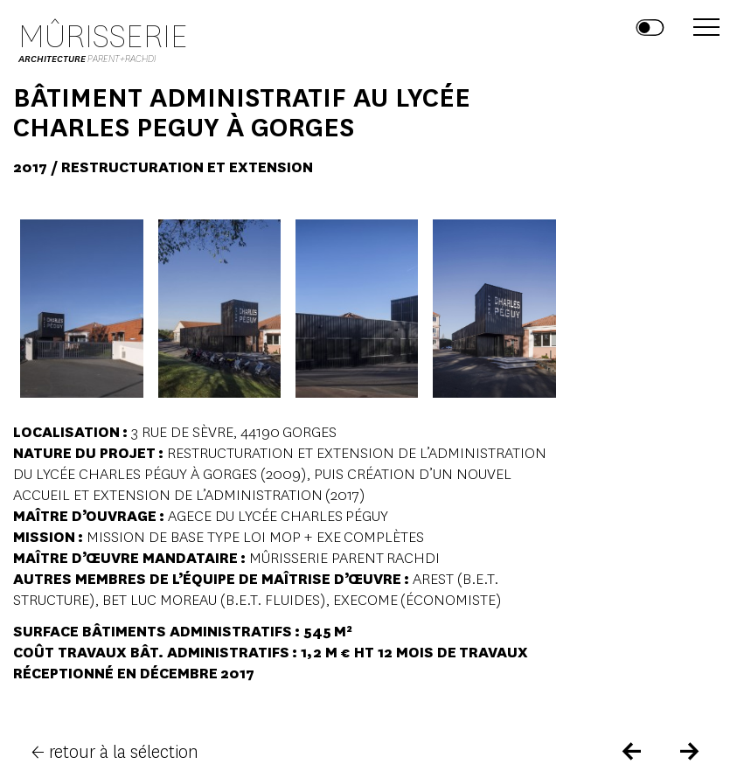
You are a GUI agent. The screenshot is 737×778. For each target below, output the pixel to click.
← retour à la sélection (114, 752)
